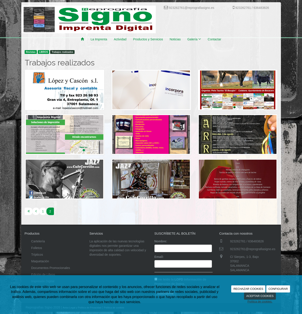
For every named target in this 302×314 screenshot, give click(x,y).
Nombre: (160, 241)
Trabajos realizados (62, 52)
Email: (159, 257)
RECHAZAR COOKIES (248, 288)
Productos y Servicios (148, 39)
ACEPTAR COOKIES (260, 296)
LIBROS (43, 52)
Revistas (31, 52)
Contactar (214, 39)
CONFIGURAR (278, 288)
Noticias (175, 39)
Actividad (120, 39)
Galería (194, 39)
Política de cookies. (259, 301)
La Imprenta (99, 39)
